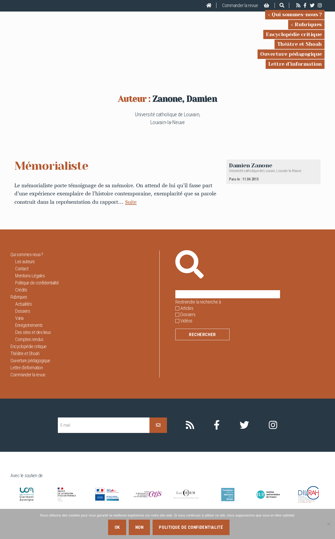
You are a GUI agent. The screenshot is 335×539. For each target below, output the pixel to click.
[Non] (328, 524)
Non (139, 527)
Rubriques (308, 28)
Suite (131, 209)
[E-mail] (103, 432)
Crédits (21, 297)
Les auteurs (25, 269)
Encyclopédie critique (294, 38)
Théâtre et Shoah (299, 48)
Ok (117, 527)
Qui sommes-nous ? (297, 18)
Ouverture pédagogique (291, 58)
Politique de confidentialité (37, 290)
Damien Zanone (250, 172)
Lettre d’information (295, 68)
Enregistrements (29, 332)
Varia (19, 325)
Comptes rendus (29, 346)
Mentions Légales (30, 283)
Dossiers (22, 318)
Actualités (23, 311)
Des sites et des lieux (33, 339)
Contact (22, 276)
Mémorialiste (53, 173)
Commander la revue (240, 5)
